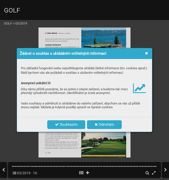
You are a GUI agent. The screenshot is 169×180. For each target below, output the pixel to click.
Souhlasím (66, 124)
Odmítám (104, 124)
